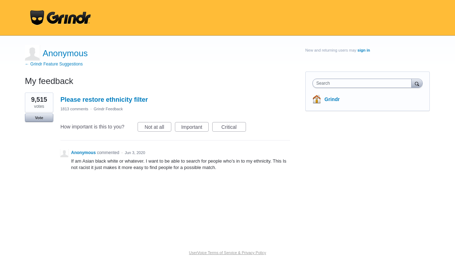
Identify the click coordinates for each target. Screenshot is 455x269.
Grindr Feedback (108, 109)
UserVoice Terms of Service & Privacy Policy (227, 252)
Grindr (332, 99)
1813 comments (74, 109)
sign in (364, 50)
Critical (233, 128)
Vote (39, 118)
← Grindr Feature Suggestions (54, 64)
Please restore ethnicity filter (104, 99)
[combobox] (364, 83)
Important (195, 128)
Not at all (158, 128)
